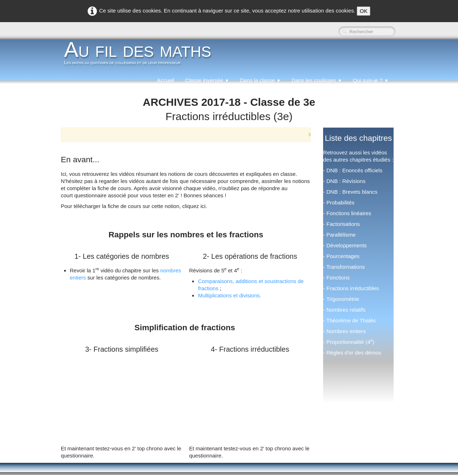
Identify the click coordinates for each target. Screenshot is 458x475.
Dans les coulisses (317, 80)
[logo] (140, 55)
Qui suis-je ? (371, 80)
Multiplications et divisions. (229, 295)
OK (363, 11)
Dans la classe (260, 80)
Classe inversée (207, 80)
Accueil (165, 80)
